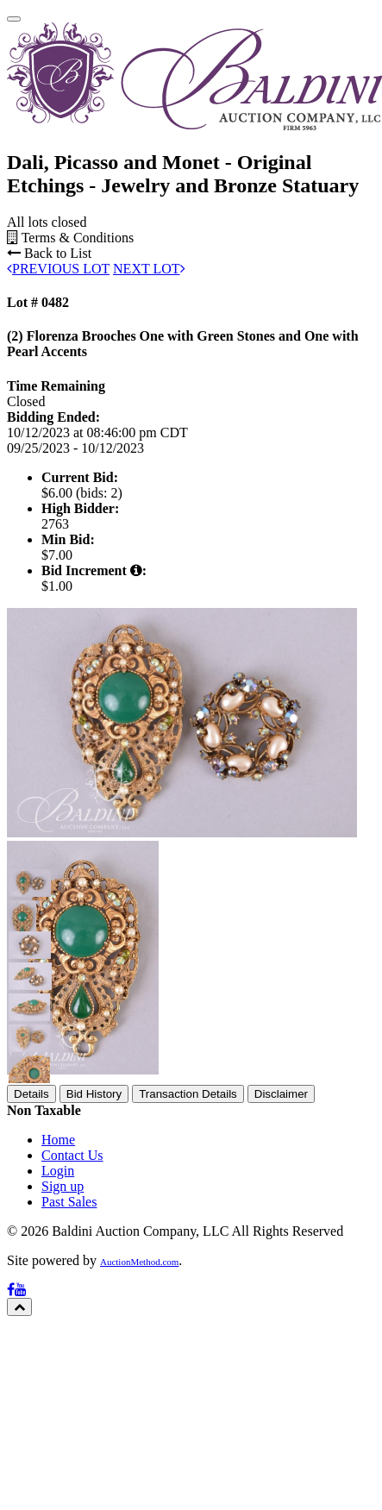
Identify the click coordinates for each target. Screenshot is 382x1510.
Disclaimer (281, 1278)
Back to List (49, 437)
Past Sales (69, 1386)
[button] (22, 1067)
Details (31, 1278)
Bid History (94, 1278)
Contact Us (72, 1339)
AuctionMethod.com (139, 1446)
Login (57, 1355)
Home (58, 1324)
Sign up (62, 1370)
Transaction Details (188, 1278)
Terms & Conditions (70, 422)
